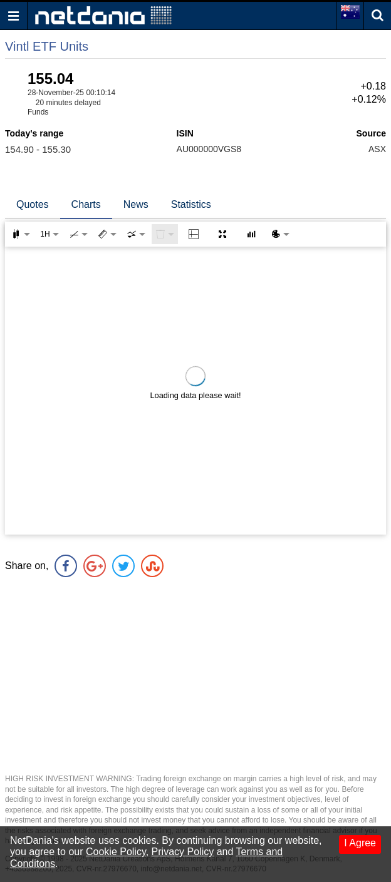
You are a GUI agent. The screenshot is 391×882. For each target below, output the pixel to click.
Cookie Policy (116, 851)
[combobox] (136, 234)
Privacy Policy (183, 851)
